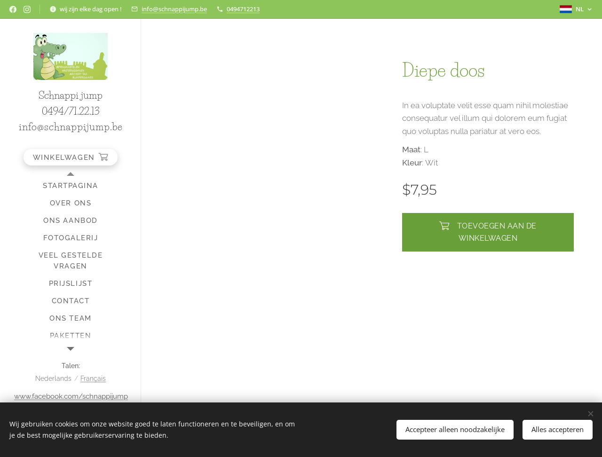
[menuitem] (70, 186)
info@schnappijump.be (174, 9)
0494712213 (243, 9)
